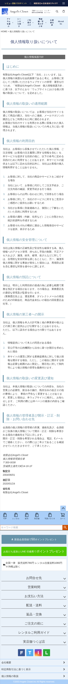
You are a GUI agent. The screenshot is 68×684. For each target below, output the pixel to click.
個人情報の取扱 (9, 676)
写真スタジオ (50, 516)
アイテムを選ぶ (10, 22)
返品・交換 (34, 614)
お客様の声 (52, 22)
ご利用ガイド (30, 22)
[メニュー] (63, 3)
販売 (26, 516)
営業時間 (34, 587)
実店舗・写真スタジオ (42, 22)
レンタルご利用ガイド (34, 632)
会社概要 (6, 662)
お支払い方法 (34, 596)
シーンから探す (20, 22)
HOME (4, 31)
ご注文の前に (34, 623)
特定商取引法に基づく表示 (16, 669)
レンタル (15, 516)
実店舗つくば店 (34, 641)
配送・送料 (34, 605)
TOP (5, 516)
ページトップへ (63, 508)
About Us (61, 22)
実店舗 (36, 516)
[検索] (57, 11)
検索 (65, 527)
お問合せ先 (34, 578)
